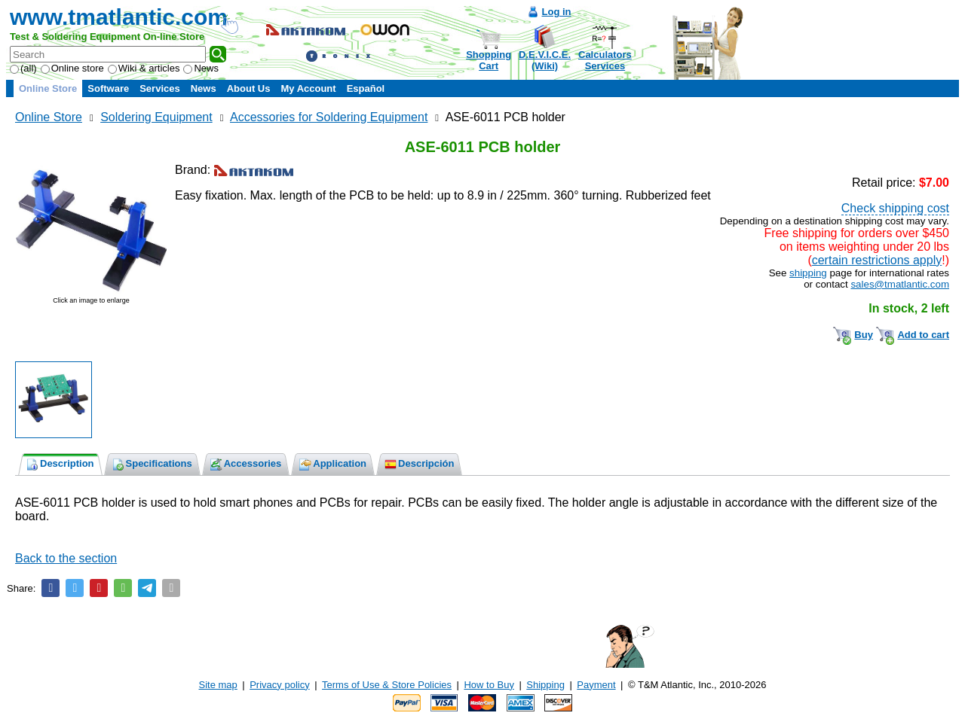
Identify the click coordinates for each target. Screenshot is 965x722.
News (201, 68)
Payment (596, 684)
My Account (307, 88)
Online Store (48, 88)
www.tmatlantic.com (119, 17)
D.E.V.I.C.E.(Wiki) (545, 60)
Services (159, 88)
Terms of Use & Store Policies (387, 684)
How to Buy (488, 684)
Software (108, 88)
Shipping (545, 684)
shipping (808, 273)
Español (366, 88)
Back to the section (66, 558)
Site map (218, 684)
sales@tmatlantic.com (899, 284)
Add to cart (923, 334)
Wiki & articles (144, 68)
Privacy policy (279, 684)
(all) (23, 68)
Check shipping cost (895, 208)
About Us (249, 88)
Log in (556, 11)
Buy (863, 334)
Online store (72, 68)
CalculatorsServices (605, 60)
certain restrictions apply (877, 260)
